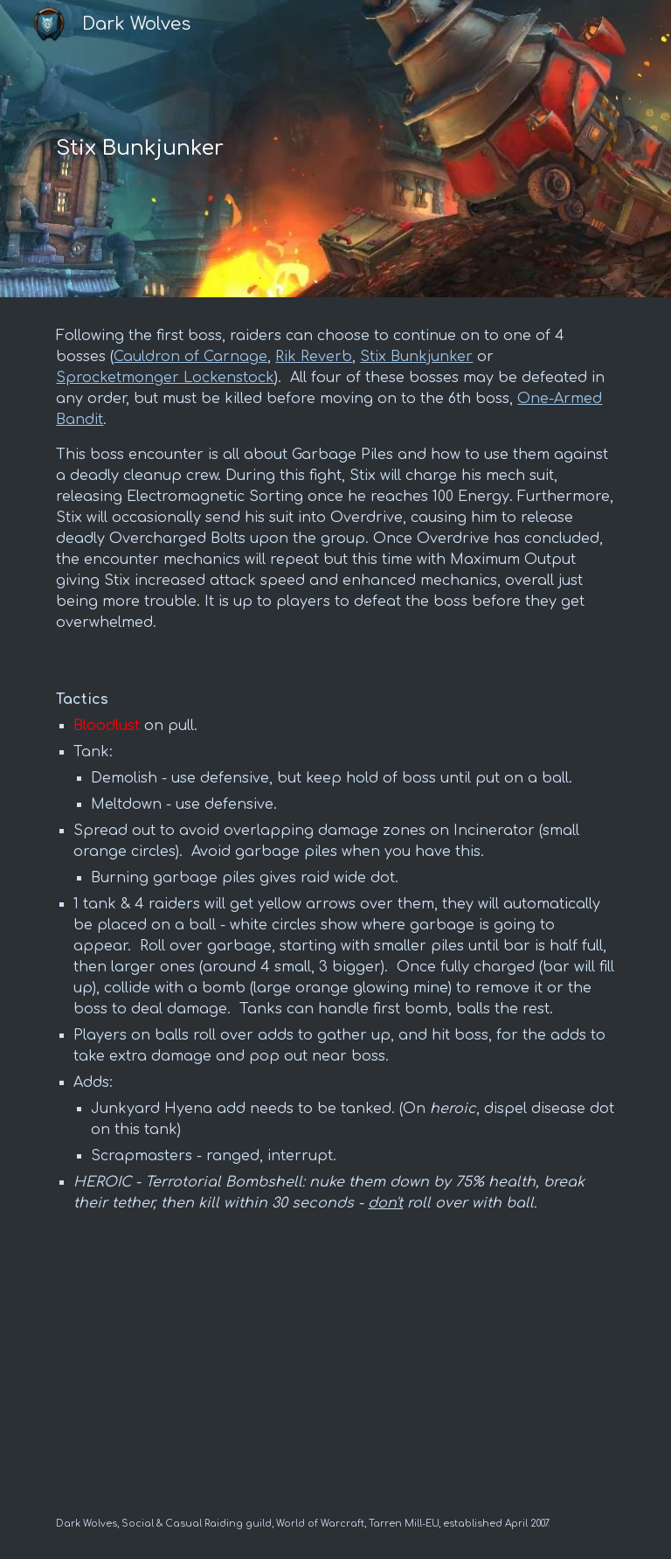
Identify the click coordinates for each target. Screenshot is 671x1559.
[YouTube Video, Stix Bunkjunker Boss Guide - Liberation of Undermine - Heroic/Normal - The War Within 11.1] (335, 1373)
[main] (237, 148)
